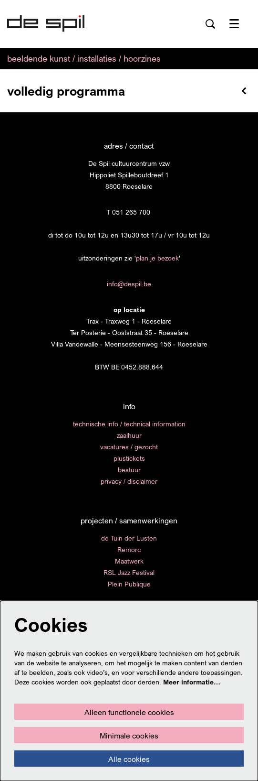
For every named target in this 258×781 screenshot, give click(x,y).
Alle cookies (129, 759)
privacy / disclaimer (129, 481)
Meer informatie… (191, 682)
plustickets (129, 458)
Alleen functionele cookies (129, 712)
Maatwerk (129, 561)
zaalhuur (129, 435)
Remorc (129, 549)
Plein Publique (129, 584)
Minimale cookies (129, 735)
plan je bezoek (157, 258)
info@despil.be (129, 284)
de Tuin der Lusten (129, 538)
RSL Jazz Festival (129, 572)
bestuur (129, 470)
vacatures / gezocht (129, 447)
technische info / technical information (129, 424)
